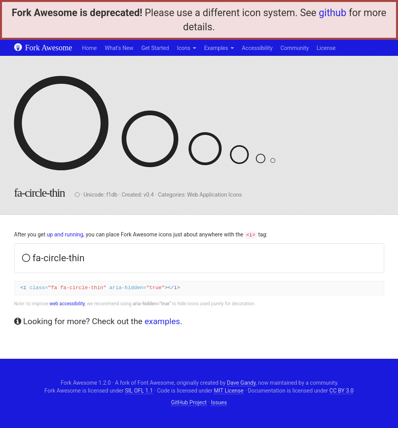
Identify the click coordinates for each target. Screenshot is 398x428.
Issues (219, 402)
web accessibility (67, 303)
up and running (65, 234)
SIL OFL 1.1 (139, 390)
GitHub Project (189, 402)
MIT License (228, 390)
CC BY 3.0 (342, 390)
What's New (119, 48)
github (332, 12)
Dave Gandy (241, 383)
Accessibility (257, 48)
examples (162, 321)
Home (89, 48)
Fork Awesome (43, 47)
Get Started (155, 48)
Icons (183, 48)
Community (295, 48)
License (326, 48)
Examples (216, 48)
